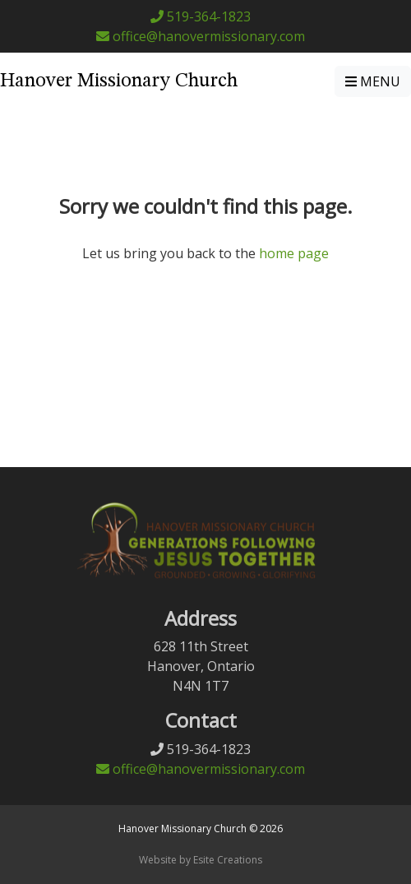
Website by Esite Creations (200, 860)
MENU (372, 81)
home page (294, 253)
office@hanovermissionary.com (200, 36)
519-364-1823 (200, 16)
